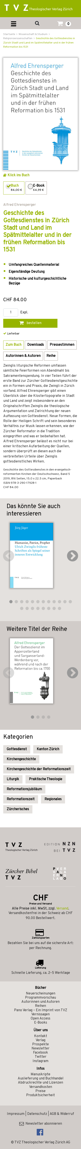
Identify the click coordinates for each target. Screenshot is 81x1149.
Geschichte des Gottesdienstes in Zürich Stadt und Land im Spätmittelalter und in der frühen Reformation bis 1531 (39, 42)
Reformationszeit (21, 799)
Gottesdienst (17, 749)
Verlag (40, 1040)
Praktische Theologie (45, 779)
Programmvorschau (40, 998)
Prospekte (40, 1044)
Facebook (40, 1053)
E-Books (40, 1023)
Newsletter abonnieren (40, 1124)
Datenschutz (37, 1114)
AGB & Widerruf (62, 1114)
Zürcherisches (18, 809)
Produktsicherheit (40, 1095)
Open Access (40, 1018)
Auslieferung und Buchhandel (41, 1078)
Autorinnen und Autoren (40, 1002)
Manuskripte (40, 1074)
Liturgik (13, 779)
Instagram (40, 1061)
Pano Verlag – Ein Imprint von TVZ (40, 1010)
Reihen (40, 1006)
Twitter (40, 1057)
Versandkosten (40, 1087)
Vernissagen (40, 1014)
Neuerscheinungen (40, 993)
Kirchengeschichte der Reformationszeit (39, 769)
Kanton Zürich (48, 749)
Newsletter (40, 1048)
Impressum (15, 1114)
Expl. (24, 313)
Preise (40, 1091)
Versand (62, 908)
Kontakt (40, 1036)
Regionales (53, 799)
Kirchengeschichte (21, 759)
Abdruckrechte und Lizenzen (40, 1083)
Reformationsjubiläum (24, 789)
